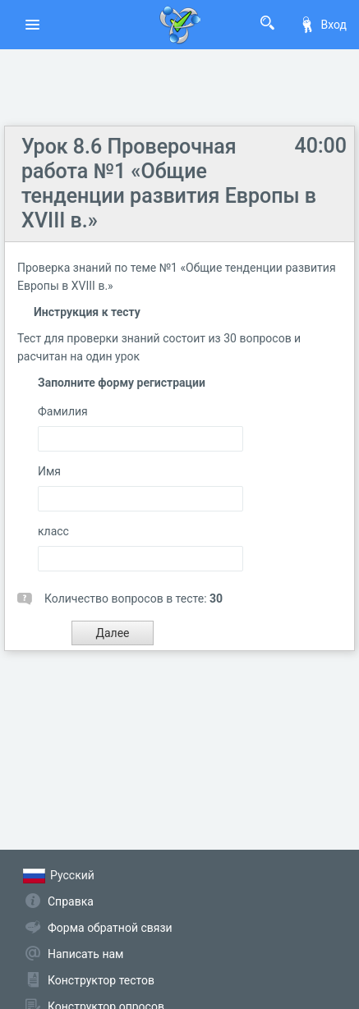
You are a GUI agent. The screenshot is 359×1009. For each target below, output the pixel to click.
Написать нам (85, 954)
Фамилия (63, 411)
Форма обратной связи (110, 927)
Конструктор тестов (101, 980)
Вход (323, 24)
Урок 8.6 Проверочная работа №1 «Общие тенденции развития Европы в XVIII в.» (168, 183)
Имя (49, 471)
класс (53, 531)
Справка (71, 901)
